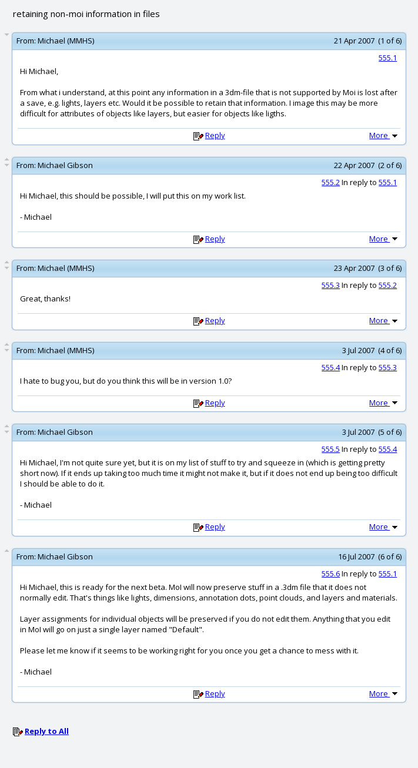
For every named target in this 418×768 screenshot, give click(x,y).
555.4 (331, 367)
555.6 (331, 573)
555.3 (331, 285)
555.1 (388, 57)
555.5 (331, 449)
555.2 (331, 182)
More (384, 135)
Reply (215, 135)
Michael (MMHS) (66, 40)
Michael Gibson (65, 165)
